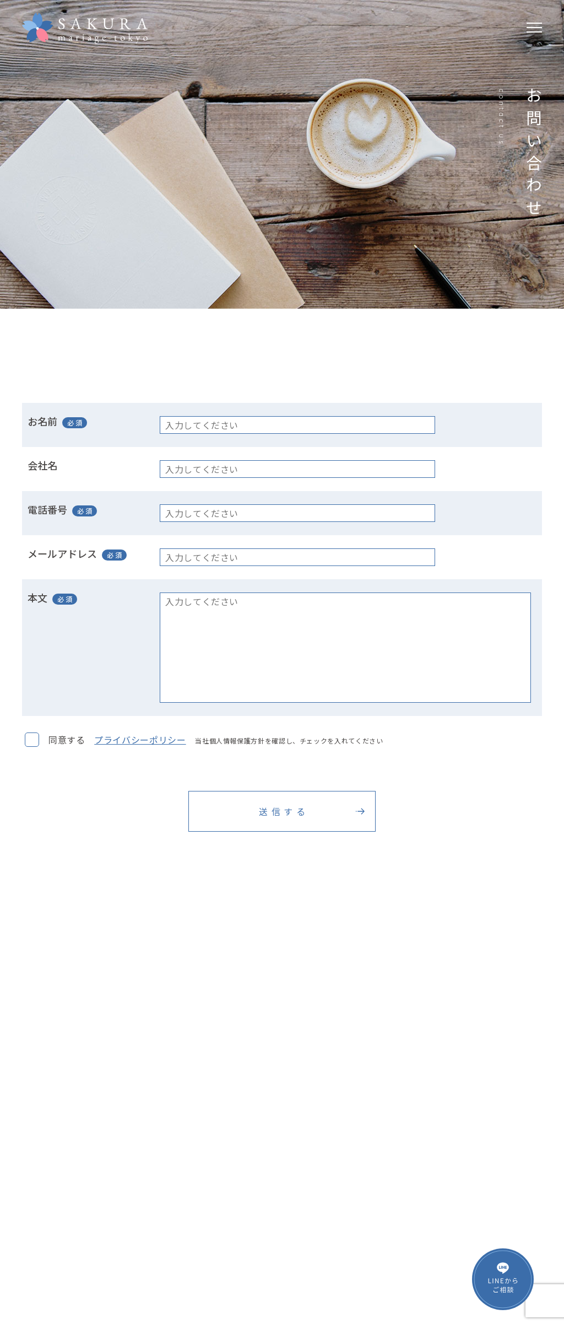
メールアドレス (62, 553)
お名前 (42, 421)
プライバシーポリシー (140, 739)
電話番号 (47, 509)
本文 (37, 597)
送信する (283, 811)
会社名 (42, 465)
